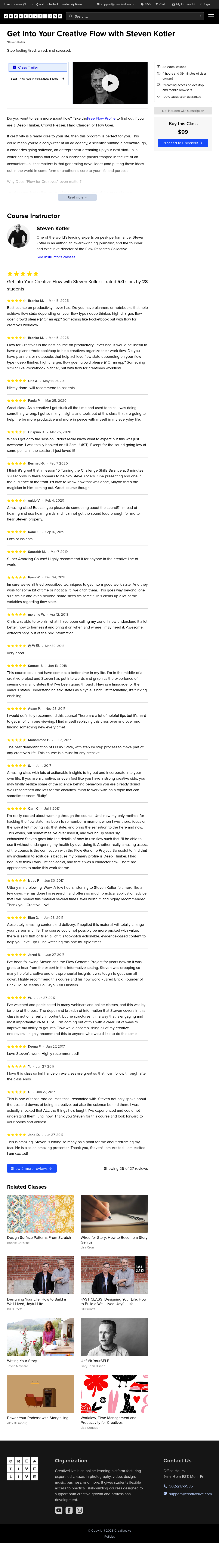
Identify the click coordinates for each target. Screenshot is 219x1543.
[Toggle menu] (211, 16)
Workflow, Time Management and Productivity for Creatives (108, 1420)
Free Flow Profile (101, 118)
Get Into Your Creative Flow (34, 78)
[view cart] (161, 4)
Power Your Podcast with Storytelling (37, 1417)
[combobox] (135, 16)
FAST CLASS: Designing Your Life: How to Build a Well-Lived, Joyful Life (113, 1301)
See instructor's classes (56, 257)
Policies (109, 1536)
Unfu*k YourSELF (95, 1360)
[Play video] (110, 83)
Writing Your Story (22, 1360)
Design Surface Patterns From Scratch (39, 1237)
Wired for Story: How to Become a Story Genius (114, 1240)
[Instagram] (79, 1510)
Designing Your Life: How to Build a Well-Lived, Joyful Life (36, 1301)
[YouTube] (59, 1510)
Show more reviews (32, 1168)
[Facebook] (69, 1510)
